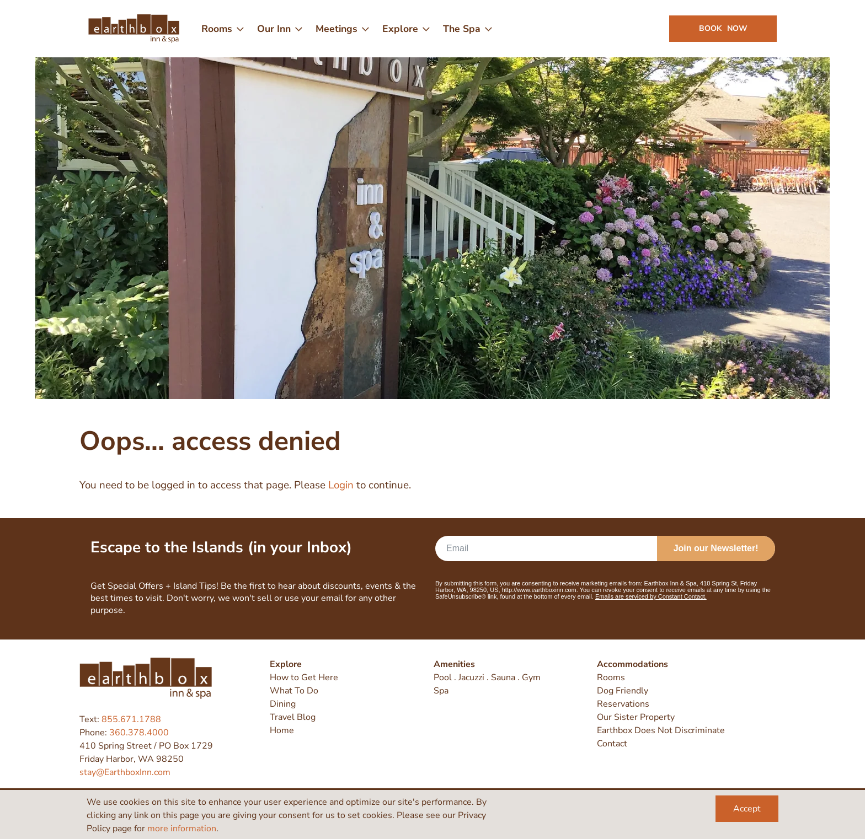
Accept (747, 809)
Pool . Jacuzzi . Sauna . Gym (487, 677)
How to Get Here (304, 677)
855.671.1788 (131, 719)
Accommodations (632, 664)
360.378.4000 (139, 733)
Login (341, 485)
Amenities (454, 664)
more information (181, 828)
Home (282, 730)
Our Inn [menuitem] (274, 28)
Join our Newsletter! (716, 548)
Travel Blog (293, 717)
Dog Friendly (622, 691)
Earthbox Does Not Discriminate (661, 730)
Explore (286, 664)
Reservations (623, 704)
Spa (441, 691)
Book (723, 28)
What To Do (294, 691)
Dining (283, 704)
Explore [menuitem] (400, 28)
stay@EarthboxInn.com (124, 772)
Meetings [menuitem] (336, 28)
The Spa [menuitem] (461, 28)
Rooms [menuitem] (216, 28)
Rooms (611, 677)
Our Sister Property (636, 717)
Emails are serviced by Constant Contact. (651, 596)
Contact (612, 744)
